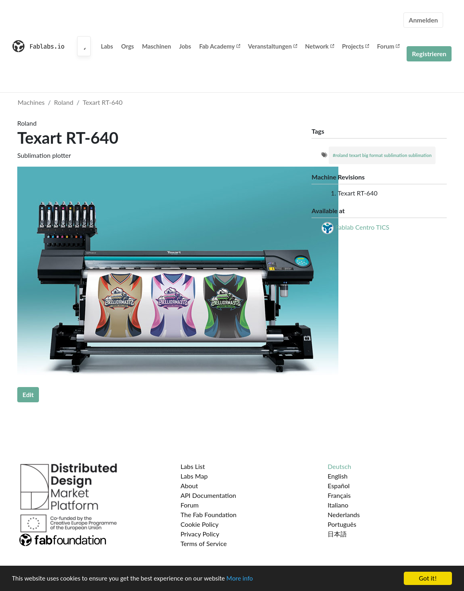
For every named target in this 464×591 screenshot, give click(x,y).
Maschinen (156, 46)
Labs (107, 46)
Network (319, 46)
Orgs (127, 46)
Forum (388, 46)
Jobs (185, 46)
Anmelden (423, 20)
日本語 (337, 534)
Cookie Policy (200, 524)
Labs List (193, 466)
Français (339, 495)
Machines (31, 102)
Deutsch (339, 466)
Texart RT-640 (102, 102)
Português (342, 524)
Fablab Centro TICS (362, 227)
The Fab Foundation (209, 514)
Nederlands (344, 514)
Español (339, 485)
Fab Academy (219, 46)
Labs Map (194, 476)
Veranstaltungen (272, 46)
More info (246, 579)
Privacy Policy (200, 534)
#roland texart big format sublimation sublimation (382, 155)
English (338, 476)
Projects (355, 46)
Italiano (338, 505)
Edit (28, 394)
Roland (63, 102)
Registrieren (429, 53)
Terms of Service (204, 543)
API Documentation (208, 495)
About (189, 485)
